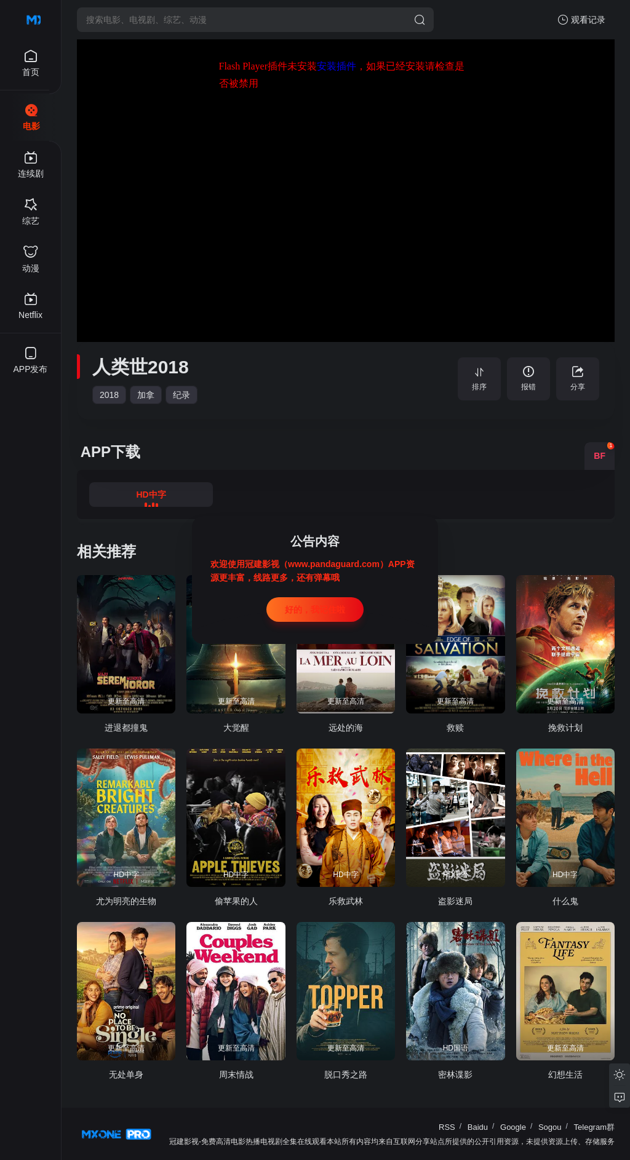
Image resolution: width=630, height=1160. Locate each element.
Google (513, 1127)
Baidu (478, 1127)
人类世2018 (140, 367)
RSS (447, 1127)
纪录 (181, 395)
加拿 (145, 395)
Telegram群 (594, 1127)
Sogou (550, 1127)
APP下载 (110, 451)
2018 (109, 395)
